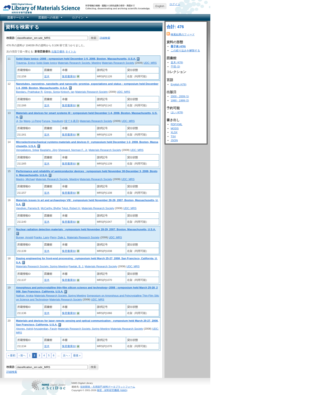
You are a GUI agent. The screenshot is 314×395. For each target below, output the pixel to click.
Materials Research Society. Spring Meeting (42, 266)
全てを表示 (71, 121)
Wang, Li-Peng (32, 121)
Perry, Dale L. (58, 237)
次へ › (66, 355)
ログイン (174, 4)
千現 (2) (175, 66)
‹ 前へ (22, 355)
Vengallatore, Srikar (27, 150)
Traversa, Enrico (26, 62)
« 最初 (12, 355)
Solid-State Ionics (46, 62)
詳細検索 (105, 37)
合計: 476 (175, 26)
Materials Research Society (118, 62)
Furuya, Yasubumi (52, 121)
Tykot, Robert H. (71, 208)
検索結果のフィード (183, 34)
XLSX (174, 132)
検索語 (10, 366)
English (159, 6)
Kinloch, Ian (68, 91)
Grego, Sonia (52, 91)
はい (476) (177, 112)
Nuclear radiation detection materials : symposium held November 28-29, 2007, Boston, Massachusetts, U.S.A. (86, 229)
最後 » (77, 355)
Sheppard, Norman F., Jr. (73, 150)
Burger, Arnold (24, 237)
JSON (174, 140)
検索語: (10, 37)
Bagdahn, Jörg (49, 150)
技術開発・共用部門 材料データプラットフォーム (107, 386)
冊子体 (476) (178, 46)
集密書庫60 (69, 76)
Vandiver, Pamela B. (28, 208)
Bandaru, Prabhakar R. (29, 91)
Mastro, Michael (25, 179)
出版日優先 (58, 51)
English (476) (178, 84)
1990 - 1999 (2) (180, 100)
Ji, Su (19, 121)
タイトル (70, 51)
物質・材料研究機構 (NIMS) (112, 390)
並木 (46, 76)
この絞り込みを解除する (185, 50)
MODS (175, 128)
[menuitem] (17, 17)
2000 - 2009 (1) (180, 96)
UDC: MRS (150, 62)
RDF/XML (176, 124)
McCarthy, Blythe (51, 208)
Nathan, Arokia (24, 295)
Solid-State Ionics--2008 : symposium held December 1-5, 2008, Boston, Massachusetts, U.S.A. (76, 58)
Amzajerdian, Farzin (45, 328)
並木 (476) (177, 62)
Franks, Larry (41, 237)
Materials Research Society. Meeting (79, 62)
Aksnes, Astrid (24, 328)
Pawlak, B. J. (76, 266)
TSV (173, 136)
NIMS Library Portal (40, 8)
